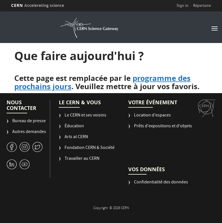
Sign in (183, 5)
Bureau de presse (29, 121)
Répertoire (202, 5)
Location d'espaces (152, 115)
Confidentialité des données (161, 182)
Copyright (101, 208)
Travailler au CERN (82, 159)
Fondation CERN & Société (90, 148)
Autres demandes (29, 132)
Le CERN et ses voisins (85, 115)
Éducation (74, 126)
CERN (37, 5)
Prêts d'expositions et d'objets (163, 126)
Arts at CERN (76, 137)
